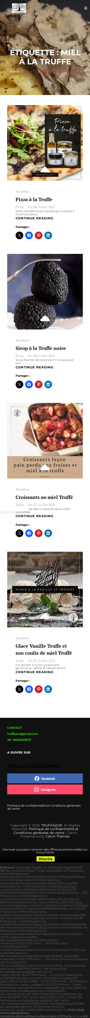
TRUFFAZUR (51, 825)
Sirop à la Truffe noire (41, 348)
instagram (45, 789)
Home (14, 71)
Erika (20, 207)
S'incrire (45, 859)
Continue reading (35, 218)
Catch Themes (58, 836)
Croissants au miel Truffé (44, 497)
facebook (45, 778)
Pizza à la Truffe (34, 199)
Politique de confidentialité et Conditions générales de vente (44, 807)
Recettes (22, 191)
